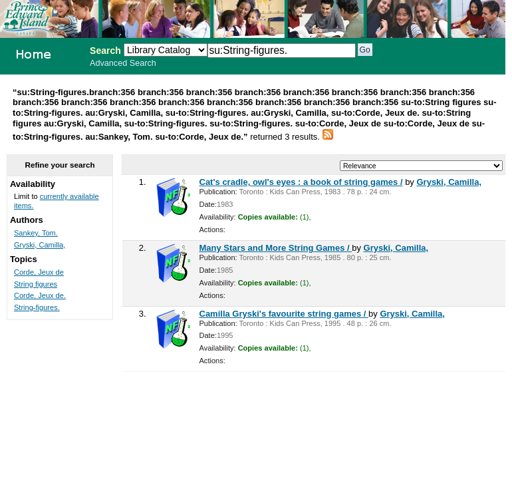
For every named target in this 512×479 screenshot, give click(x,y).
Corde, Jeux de (39, 272)
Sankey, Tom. (36, 233)
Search (105, 50)
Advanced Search (123, 63)
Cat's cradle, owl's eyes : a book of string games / (301, 182)
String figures (35, 284)
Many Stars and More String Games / (275, 248)
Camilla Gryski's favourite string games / (284, 314)
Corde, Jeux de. (40, 295)
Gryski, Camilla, (448, 182)
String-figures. (37, 307)
